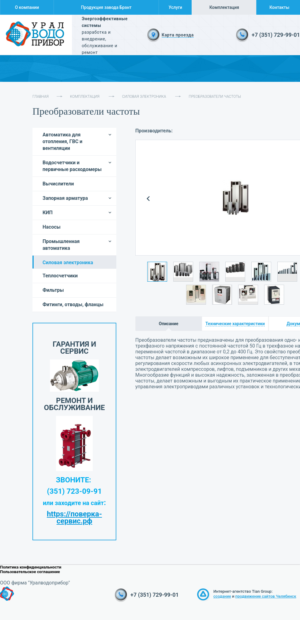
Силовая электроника (144, 96)
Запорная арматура (65, 198)
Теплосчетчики (60, 276)
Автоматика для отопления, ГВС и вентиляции (62, 141)
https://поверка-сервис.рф (74, 517)
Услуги (175, 7)
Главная (40, 96)
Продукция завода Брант (106, 7)
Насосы (52, 227)
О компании (27, 7)
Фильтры (53, 290)
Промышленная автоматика (61, 244)
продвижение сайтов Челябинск (265, 596)
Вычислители (58, 184)
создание (222, 596)
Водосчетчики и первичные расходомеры (72, 166)
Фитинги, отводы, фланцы (73, 304)
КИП (48, 212)
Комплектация (224, 7)
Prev (148, 199)
